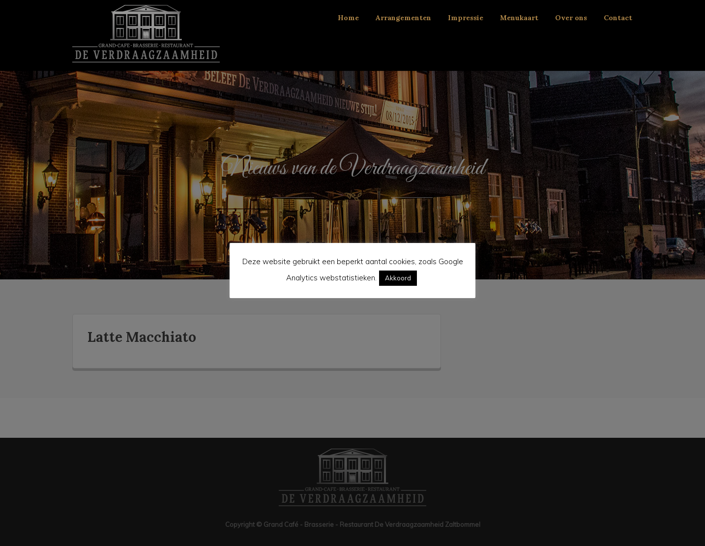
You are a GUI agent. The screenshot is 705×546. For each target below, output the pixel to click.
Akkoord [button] (398, 278)
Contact (618, 17)
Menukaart (519, 17)
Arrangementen (403, 17)
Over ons (571, 17)
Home (348, 17)
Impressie (465, 17)
